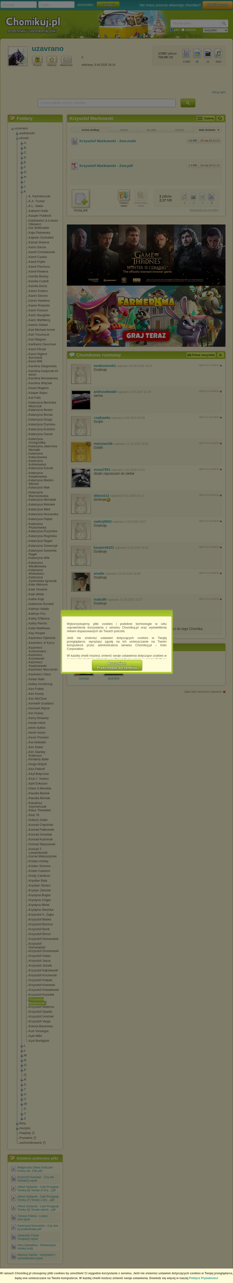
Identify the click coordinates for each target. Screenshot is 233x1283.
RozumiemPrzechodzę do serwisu (117, 665)
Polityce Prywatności (203, 1278)
